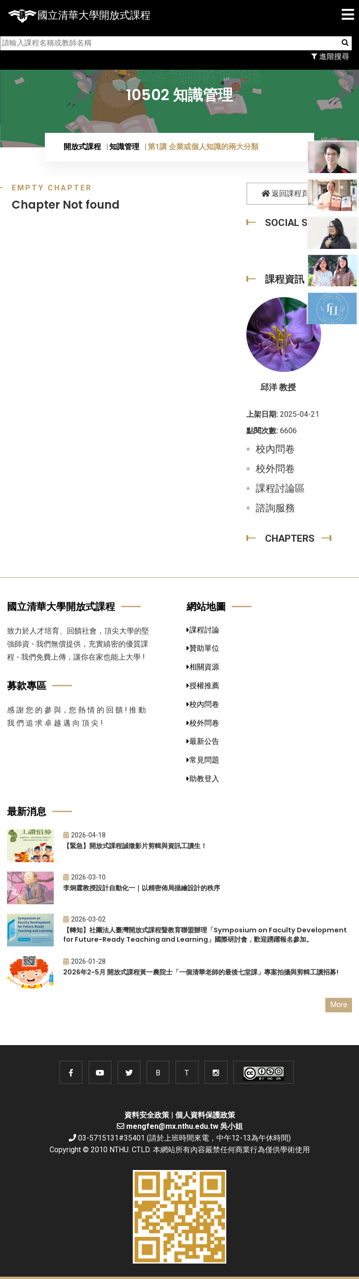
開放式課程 (82, 146)
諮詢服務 (275, 508)
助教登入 (203, 778)
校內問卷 (275, 449)
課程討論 (203, 629)
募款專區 (26, 685)
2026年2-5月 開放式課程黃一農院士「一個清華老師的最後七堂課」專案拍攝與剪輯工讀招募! (200, 972)
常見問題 (203, 760)
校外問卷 (275, 468)
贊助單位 (203, 648)
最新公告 (203, 741)
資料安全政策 (146, 1115)
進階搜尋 (330, 56)
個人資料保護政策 (205, 1115)
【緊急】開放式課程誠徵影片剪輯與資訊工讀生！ (135, 845)
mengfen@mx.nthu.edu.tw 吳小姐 (184, 1126)
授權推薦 (203, 685)
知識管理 (124, 146)
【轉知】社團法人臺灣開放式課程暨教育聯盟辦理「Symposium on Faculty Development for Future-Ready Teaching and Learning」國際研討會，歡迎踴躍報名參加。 (205, 935)
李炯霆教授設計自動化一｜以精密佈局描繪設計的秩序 (141, 888)
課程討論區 (280, 488)
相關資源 (203, 666)
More (338, 1004)
